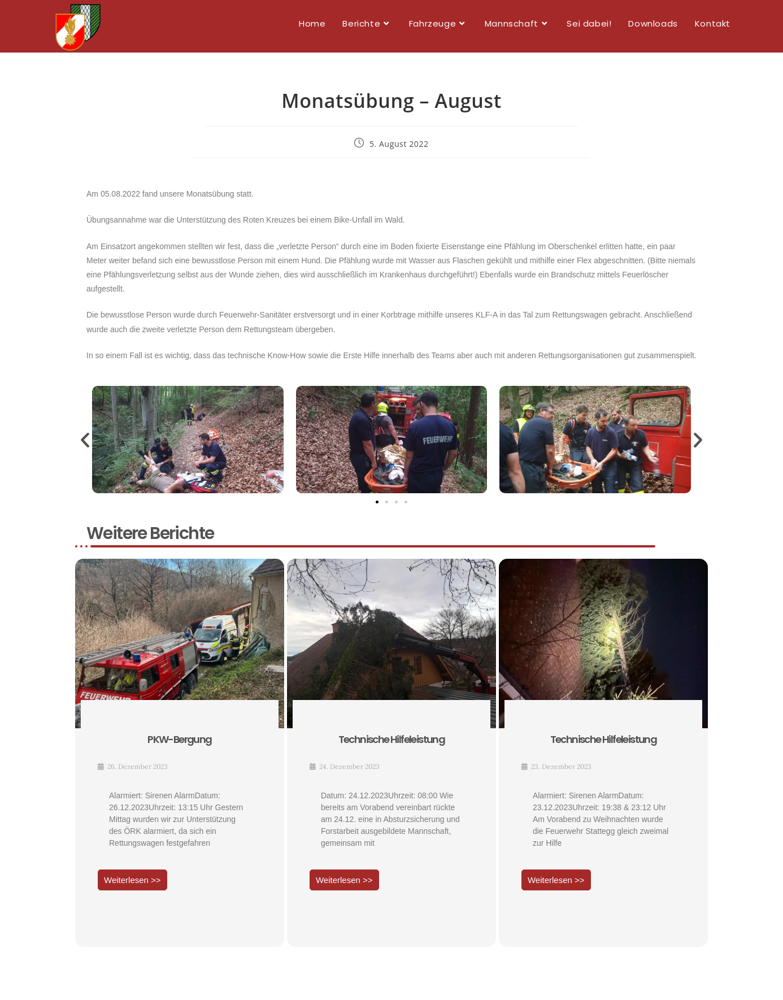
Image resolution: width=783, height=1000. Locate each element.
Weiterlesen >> (132, 885)
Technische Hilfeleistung (391, 744)
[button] (85, 444)
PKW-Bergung (179, 744)
